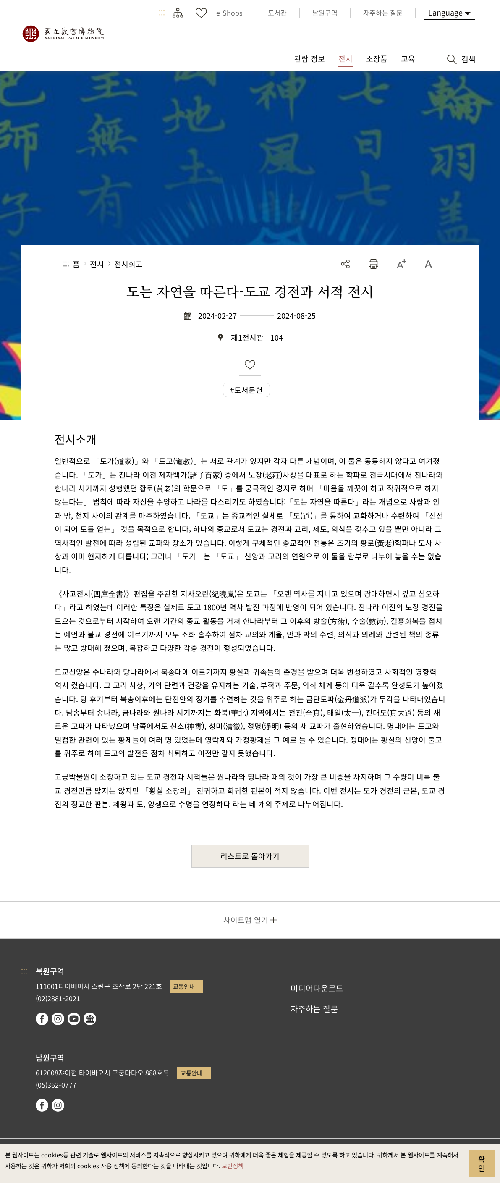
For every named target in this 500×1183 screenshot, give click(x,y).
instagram (58, 1019)
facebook (42, 1019)
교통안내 (184, 986)
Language (445, 12)
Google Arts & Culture (90, 1019)
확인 (481, 1163)
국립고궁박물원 (63, 33)
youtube (74, 1019)
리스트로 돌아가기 (250, 855)
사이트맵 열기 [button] (245, 919)
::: (162, 12)
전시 (97, 263)
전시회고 (128, 263)
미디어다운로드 (317, 988)
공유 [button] (345, 264)
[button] (373, 264)
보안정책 (232, 1165)
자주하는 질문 (314, 1009)
